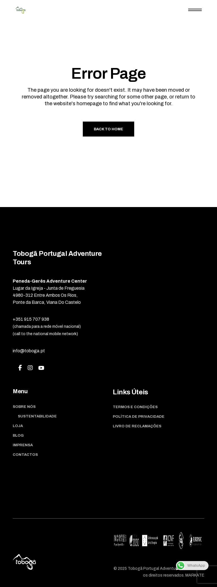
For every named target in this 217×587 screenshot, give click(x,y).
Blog (18, 435)
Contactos (25, 455)
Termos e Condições (135, 407)
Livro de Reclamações (137, 426)
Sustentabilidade (37, 416)
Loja (18, 426)
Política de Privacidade (138, 417)
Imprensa (23, 445)
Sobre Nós (24, 407)
